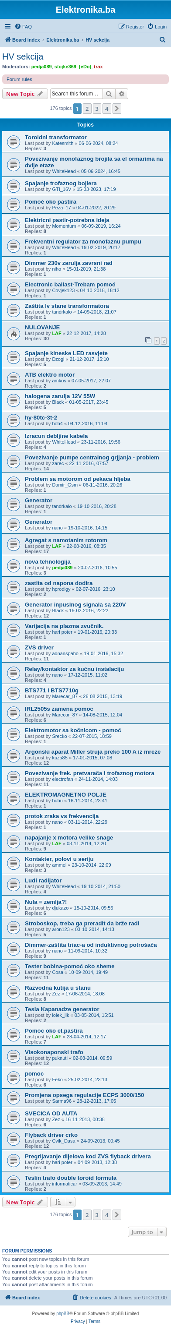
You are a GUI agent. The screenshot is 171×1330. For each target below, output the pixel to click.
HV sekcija (22, 56)
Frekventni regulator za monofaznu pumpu (83, 241)
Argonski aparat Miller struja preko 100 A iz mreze (93, 751)
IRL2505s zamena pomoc (59, 709)
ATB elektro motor (50, 374)
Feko (57, 1079)
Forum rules (19, 79)
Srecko (59, 736)
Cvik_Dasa (63, 1140)
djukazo (60, 907)
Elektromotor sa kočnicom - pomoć (73, 730)
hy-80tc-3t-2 (41, 417)
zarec (58, 463)
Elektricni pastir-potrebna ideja (67, 220)
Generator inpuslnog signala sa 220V (75, 604)
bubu (57, 800)
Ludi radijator (43, 880)
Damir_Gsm (65, 484)
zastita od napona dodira (58, 583)
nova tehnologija (48, 561)
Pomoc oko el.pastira (54, 1030)
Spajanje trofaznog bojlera (61, 183)
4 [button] (106, 109)
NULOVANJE (42, 327)
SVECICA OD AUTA (51, 1113)
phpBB (62, 1313)
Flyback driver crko (51, 1135)
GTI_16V (61, 189)
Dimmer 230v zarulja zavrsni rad (69, 263)
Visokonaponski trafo (54, 1052)
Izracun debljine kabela (56, 436)
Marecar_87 (65, 696)
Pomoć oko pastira (50, 201)
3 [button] (97, 109)
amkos (59, 380)
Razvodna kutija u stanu (58, 987)
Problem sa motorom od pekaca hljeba (77, 479)
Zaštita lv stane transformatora (67, 306)
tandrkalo (62, 311)
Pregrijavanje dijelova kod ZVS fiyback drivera (88, 1156)
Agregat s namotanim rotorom (66, 540)
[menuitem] (23, 26)
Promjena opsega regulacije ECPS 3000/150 (84, 1095)
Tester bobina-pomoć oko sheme (70, 966)
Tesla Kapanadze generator (62, 1009)
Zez (56, 993)
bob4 (57, 423)
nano (57, 527)
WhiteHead (63, 171)
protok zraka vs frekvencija (62, 816)
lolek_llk (60, 1015)
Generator (38, 500)
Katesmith (62, 143)
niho (56, 269)
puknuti (59, 1058)
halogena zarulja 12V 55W (60, 396)
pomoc (34, 1073)
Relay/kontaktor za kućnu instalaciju (74, 669)
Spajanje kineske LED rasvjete (66, 353)
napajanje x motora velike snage (69, 837)
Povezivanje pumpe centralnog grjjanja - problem (92, 457)
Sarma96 (62, 1101)
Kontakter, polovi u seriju (59, 859)
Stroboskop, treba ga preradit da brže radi (82, 923)
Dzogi (58, 359)
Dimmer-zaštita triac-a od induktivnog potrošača (91, 945)
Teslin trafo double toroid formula (70, 1178)
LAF (56, 333)
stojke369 (65, 66)
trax (98, 66)
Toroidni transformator (56, 137)
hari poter (62, 632)
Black (58, 402)
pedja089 (41, 66)
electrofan (62, 779)
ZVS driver (39, 647)
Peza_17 (61, 207)
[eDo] (85, 66)
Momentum (64, 226)
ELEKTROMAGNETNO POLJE (65, 794)
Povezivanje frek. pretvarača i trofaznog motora (89, 773)
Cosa (57, 972)
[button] (117, 108)
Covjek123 (63, 290)
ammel (59, 865)
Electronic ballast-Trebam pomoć (70, 284)
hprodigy (61, 589)
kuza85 (59, 757)
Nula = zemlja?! (46, 902)
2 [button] (87, 109)
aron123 (60, 929)
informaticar (64, 1183)
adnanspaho (65, 653)
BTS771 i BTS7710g (52, 690)
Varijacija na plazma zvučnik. (64, 626)
